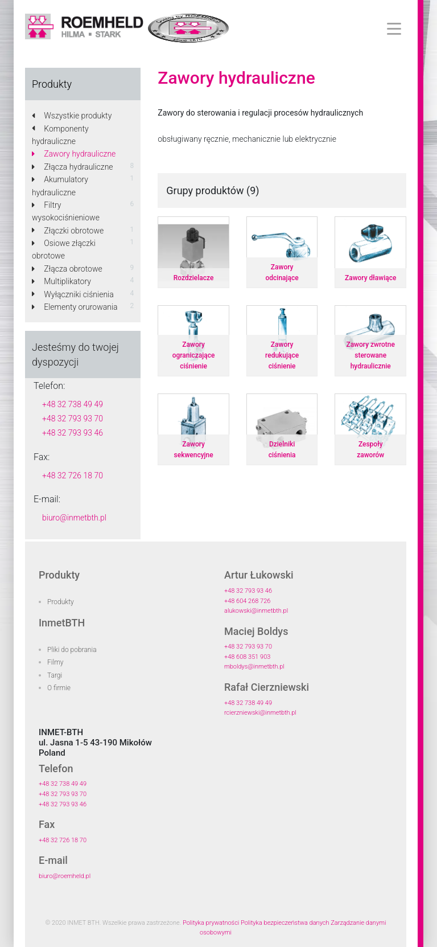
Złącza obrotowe (67, 268)
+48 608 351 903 (247, 657)
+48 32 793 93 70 (72, 418)
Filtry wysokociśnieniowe (66, 211)
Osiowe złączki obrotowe (64, 249)
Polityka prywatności (211, 922)
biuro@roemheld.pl (64, 876)
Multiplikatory (61, 281)
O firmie (59, 688)
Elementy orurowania (75, 306)
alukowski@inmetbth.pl (256, 610)
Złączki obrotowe (68, 230)
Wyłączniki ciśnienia (73, 294)
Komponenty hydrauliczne (60, 135)
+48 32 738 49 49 (72, 404)
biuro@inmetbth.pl (74, 517)
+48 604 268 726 (247, 601)
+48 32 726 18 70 (72, 475)
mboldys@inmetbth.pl (254, 666)
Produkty (60, 602)
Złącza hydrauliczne (72, 166)
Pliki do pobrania (72, 650)
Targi (54, 675)
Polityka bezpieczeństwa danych (285, 922)
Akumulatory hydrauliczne (60, 185)
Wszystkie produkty (72, 115)
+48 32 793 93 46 (72, 432)
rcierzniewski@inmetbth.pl (260, 712)
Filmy (55, 662)
